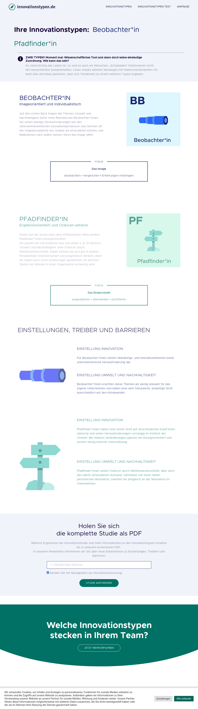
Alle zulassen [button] (184, 698)
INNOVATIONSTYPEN (119, 6)
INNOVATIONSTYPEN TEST (154, 6)
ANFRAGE (183, 6)
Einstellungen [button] (163, 698)
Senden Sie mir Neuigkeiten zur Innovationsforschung (86, 573)
